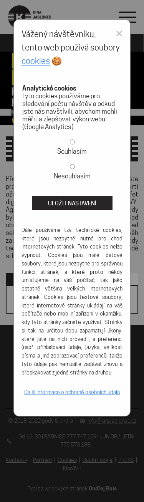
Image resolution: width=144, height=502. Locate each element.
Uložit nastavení (72, 203)
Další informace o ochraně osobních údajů (72, 392)
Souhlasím (72, 151)
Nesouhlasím (72, 176)
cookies (36, 61)
